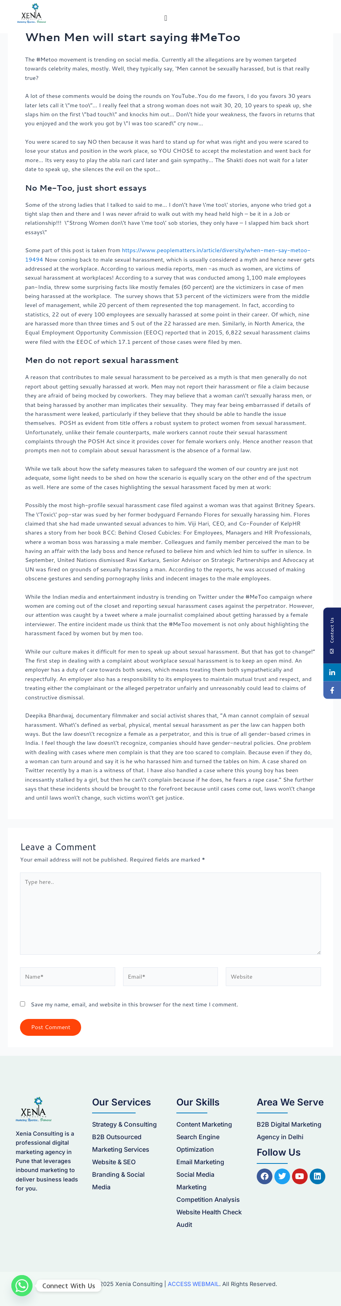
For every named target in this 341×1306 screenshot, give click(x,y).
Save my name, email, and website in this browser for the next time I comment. (134, 1004)
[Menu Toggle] (165, 18)
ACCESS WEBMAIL (193, 1284)
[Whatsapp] (22, 1285)
